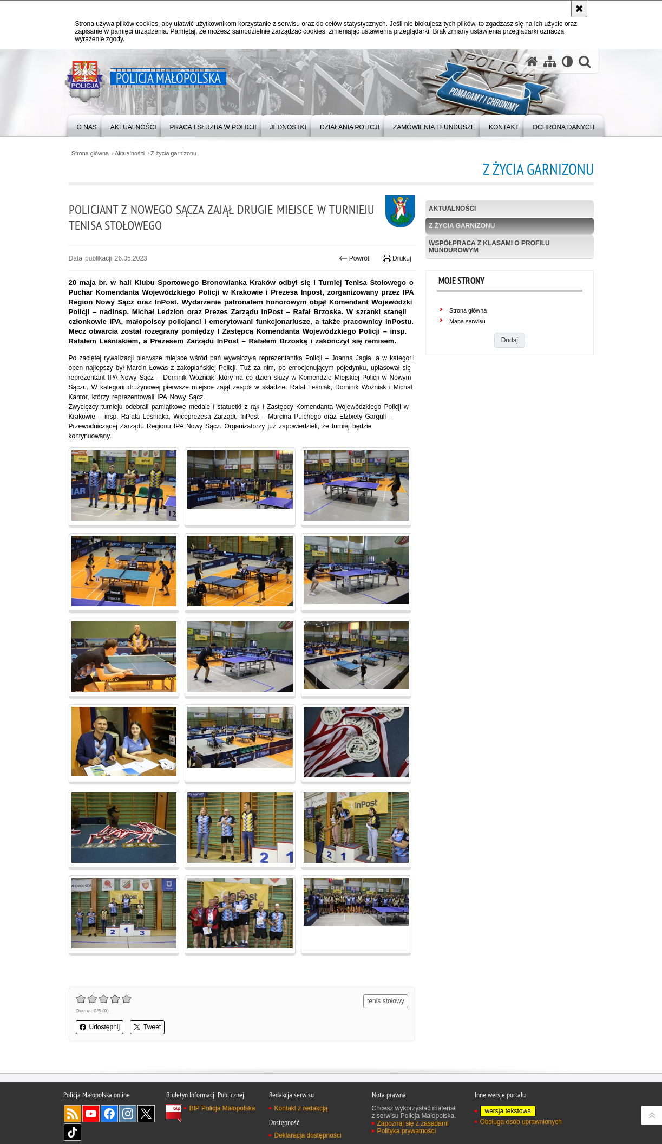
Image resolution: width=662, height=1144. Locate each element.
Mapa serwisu (467, 321)
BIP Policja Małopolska (222, 1108)
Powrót (354, 258)
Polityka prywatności (406, 1131)
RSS (72, 1113)
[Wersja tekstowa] (567, 61)
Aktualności (130, 154)
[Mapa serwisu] (549, 61)
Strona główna (90, 154)
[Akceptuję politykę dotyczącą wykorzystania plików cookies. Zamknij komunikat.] (579, 8)
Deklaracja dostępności (308, 1135)
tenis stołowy (385, 1001)
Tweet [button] (147, 1027)
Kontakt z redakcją (301, 1108)
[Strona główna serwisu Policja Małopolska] (532, 61)
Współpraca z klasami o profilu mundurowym (489, 246)
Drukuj (397, 258)
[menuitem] (86, 124)
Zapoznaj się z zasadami (413, 1123)
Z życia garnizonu (173, 154)
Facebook (109, 1113)
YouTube (91, 1113)
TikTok (72, 1132)
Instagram (127, 1113)
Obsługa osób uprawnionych (521, 1122)
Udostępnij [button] (100, 1027)
